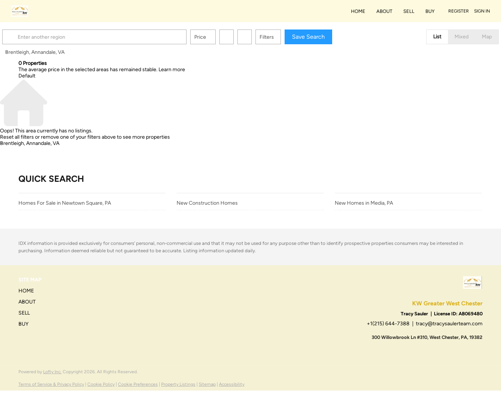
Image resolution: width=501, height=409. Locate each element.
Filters (283, 37)
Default (26, 76)
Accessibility (231, 384)
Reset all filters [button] (17, 137)
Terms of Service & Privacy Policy (51, 384)
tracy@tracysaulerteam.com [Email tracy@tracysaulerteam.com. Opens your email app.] (449, 323)
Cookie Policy (101, 384)
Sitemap (207, 384)
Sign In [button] (482, 11)
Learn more (172, 69)
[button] (27, 37)
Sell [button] (408, 11)
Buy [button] (430, 11)
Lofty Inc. (52, 371)
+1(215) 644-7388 (388, 323)
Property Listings (178, 384)
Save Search (324, 36)
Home (358, 11)
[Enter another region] (113, 36)
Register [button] (458, 11)
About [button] (384, 11)
